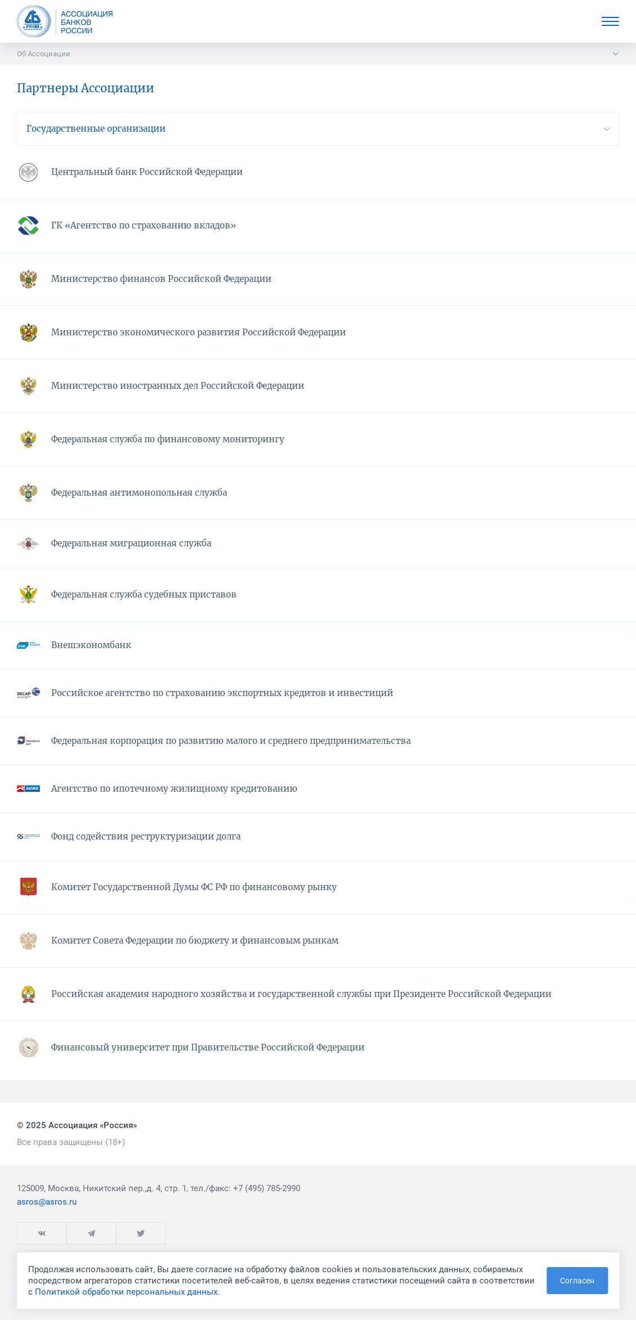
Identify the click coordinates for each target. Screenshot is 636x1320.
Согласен (577, 1280)
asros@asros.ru (47, 1202)
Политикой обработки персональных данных (126, 1292)
